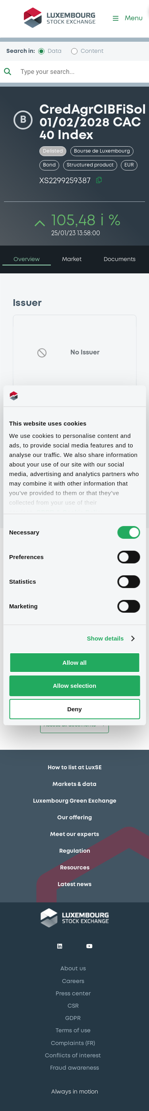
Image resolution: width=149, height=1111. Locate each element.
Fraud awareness (74, 1068)
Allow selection (74, 685)
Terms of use (73, 1030)
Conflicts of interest (73, 1055)
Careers (73, 981)
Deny (74, 709)
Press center (73, 993)
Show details (105, 638)
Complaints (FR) (73, 1043)
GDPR (73, 1018)
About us (73, 968)
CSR (73, 1006)
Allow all (74, 662)
